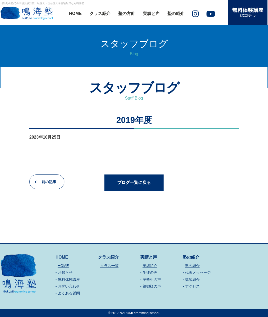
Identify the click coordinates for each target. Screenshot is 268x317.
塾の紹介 (192, 266)
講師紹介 (192, 279)
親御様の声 (152, 286)
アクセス (192, 286)
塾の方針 (126, 13)
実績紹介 (150, 266)
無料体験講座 (69, 279)
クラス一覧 (109, 266)
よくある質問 (69, 293)
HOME (61, 257)
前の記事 (49, 182)
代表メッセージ (198, 272)
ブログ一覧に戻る (134, 182)
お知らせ (65, 272)
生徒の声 (150, 272)
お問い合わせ (69, 286)
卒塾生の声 (152, 279)
